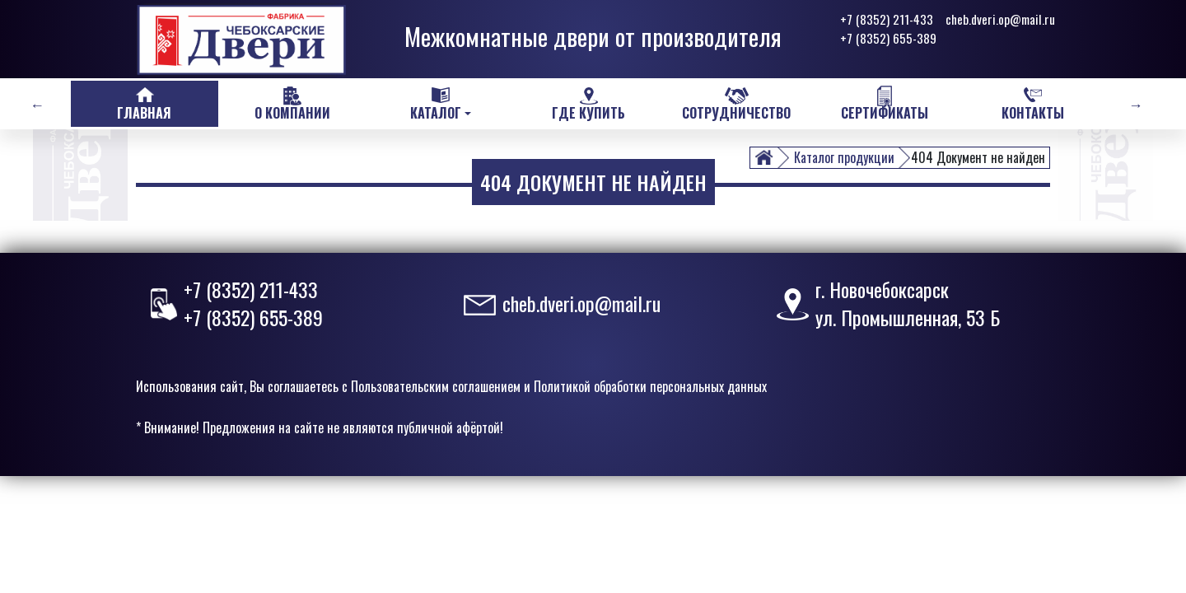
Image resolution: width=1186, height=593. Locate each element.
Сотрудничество (736, 113)
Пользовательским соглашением (436, 386)
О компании (292, 113)
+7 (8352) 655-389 (888, 38)
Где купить (588, 113)
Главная (144, 113)
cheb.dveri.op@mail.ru (1000, 19)
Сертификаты (884, 113)
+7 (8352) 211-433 (886, 19)
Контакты (1033, 113)
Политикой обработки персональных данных (650, 386)
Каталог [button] (435, 113)
